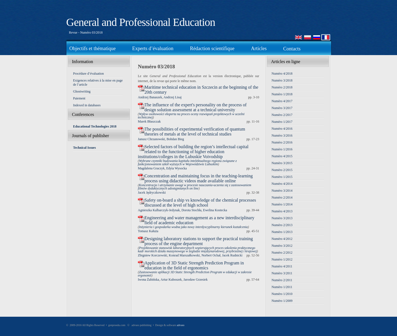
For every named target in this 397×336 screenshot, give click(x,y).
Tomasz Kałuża (148, 231)
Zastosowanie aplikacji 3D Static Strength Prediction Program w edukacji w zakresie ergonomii (195, 273)
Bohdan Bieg (175, 139)
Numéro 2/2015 (282, 170)
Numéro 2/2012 (282, 252)
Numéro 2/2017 (282, 115)
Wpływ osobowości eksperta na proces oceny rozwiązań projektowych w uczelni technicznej (191, 115)
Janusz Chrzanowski (151, 139)
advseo (180, 325)
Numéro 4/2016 (282, 129)
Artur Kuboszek (171, 279)
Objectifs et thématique (92, 48)
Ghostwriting (81, 91)
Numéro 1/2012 (282, 259)
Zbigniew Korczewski (152, 255)
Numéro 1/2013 (282, 232)
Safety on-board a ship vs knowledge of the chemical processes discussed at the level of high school (200, 202)
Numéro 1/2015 (282, 177)
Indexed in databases (87, 105)
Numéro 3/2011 (282, 273)
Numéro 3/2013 (282, 218)
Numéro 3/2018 (282, 80)
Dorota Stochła (191, 210)
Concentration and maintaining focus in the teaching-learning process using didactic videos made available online (198, 178)
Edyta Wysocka (176, 168)
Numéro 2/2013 (282, 225)
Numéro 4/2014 (282, 184)
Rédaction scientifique (212, 48)
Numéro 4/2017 (282, 101)
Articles (259, 48)
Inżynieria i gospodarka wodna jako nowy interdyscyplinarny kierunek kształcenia (193, 227)
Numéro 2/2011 (282, 280)
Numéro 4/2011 (282, 266)
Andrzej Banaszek (150, 97)
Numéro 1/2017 (282, 122)
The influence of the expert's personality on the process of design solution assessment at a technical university (195, 107)
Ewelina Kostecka (215, 210)
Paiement (79, 98)
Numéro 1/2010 (282, 294)
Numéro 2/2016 (282, 142)
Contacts (292, 49)
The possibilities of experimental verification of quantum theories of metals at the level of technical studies (194, 131)
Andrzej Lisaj (172, 97)
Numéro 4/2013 (282, 211)
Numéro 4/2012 (282, 239)
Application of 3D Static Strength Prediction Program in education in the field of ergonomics (194, 265)
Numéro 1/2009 (282, 301)
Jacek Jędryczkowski (152, 192)
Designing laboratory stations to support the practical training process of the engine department (198, 241)
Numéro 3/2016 (282, 135)
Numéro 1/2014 (282, 204)
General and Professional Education (140, 22)
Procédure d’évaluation (88, 73)
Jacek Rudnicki (232, 255)
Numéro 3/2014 (282, 191)
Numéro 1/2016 (282, 149)
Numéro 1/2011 (282, 287)
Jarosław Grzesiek (195, 279)
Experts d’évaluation (152, 48)
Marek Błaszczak (149, 121)
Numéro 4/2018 (282, 73)
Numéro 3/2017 (282, 108)
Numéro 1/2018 (282, 94)
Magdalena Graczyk (151, 168)
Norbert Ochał (211, 255)
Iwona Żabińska (148, 279)
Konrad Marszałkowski (184, 255)
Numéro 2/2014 (282, 197)
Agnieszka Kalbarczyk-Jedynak (159, 210)
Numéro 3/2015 (282, 163)
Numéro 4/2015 (282, 156)
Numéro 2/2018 (282, 87)
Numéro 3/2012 (282, 246)
